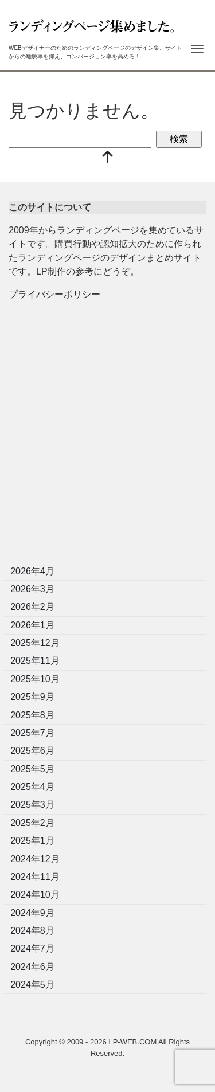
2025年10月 (34, 679)
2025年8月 (32, 715)
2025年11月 (34, 661)
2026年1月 (32, 625)
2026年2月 (32, 607)
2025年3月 (32, 804)
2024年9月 (32, 913)
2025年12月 (34, 643)
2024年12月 (34, 859)
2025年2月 (32, 823)
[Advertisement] (107, 436)
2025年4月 (32, 787)
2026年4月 (32, 571)
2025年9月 (32, 697)
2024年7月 (32, 948)
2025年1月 (32, 841)
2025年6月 (32, 751)
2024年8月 (32, 931)
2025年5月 (32, 769)
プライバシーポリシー (54, 294)
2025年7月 (32, 733)
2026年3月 (32, 589)
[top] (108, 158)
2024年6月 (32, 967)
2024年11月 (34, 877)
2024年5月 (32, 984)
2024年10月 (34, 894)
